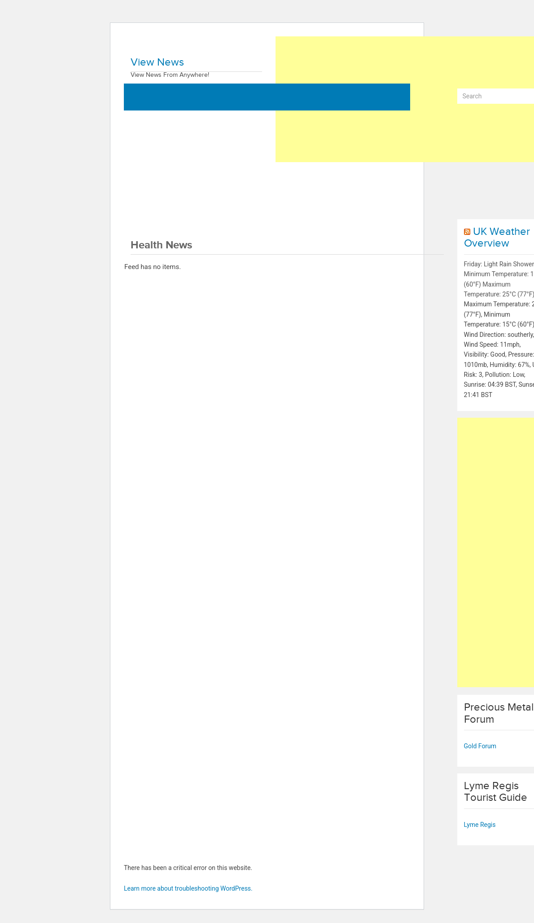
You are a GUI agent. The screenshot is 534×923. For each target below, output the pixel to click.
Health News (262, 178)
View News (157, 62)
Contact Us (223, 205)
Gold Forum (480, 746)
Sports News (384, 178)
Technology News (323, 178)
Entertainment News (161, 205)
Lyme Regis (480, 824)
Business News (205, 178)
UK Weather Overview (497, 237)
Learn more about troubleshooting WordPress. (188, 888)
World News (149, 178)
